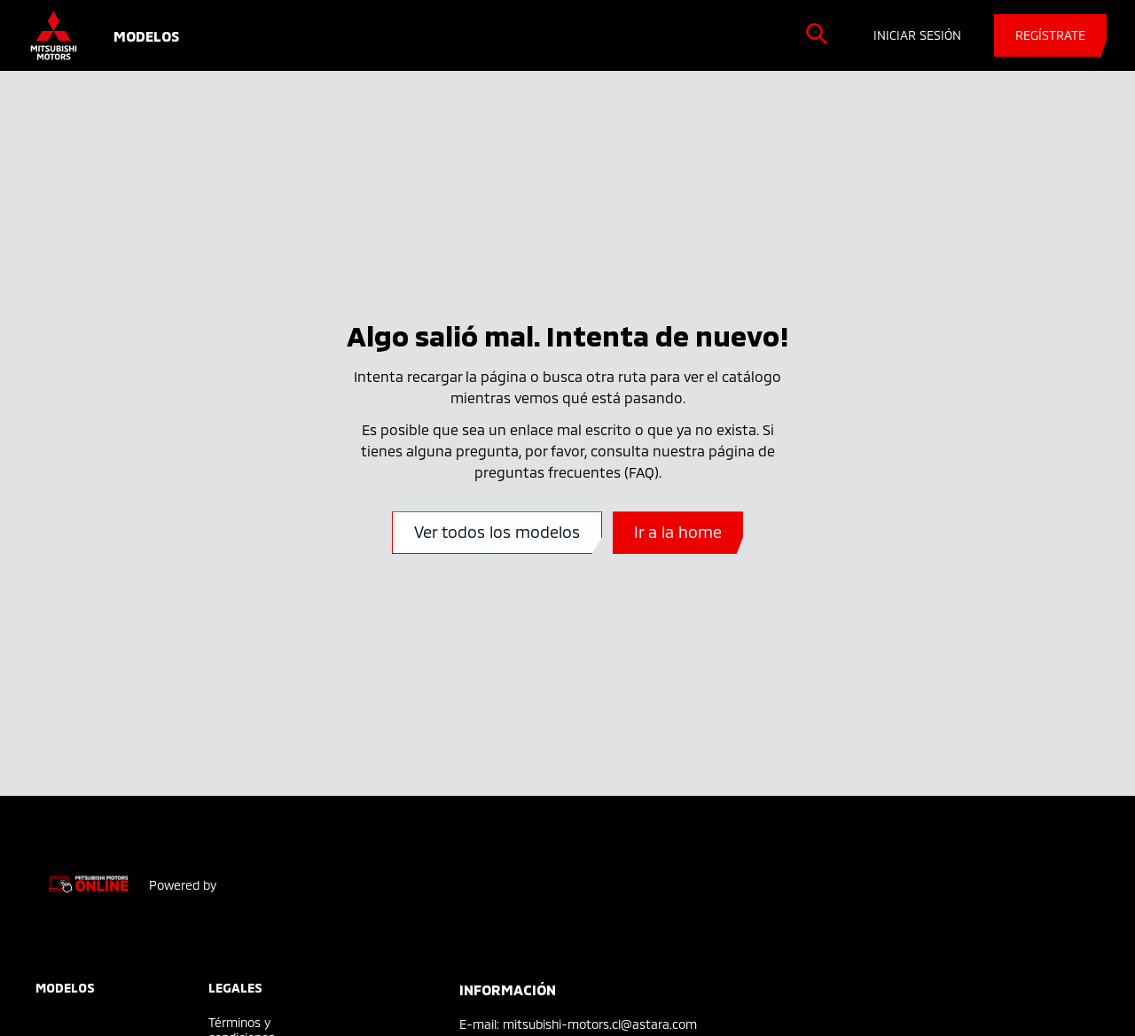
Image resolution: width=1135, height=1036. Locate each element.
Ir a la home (678, 531)
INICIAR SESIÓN (917, 35)
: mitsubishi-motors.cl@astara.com (597, 1024)
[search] (816, 33)
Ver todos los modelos (497, 531)
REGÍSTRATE (1050, 35)
